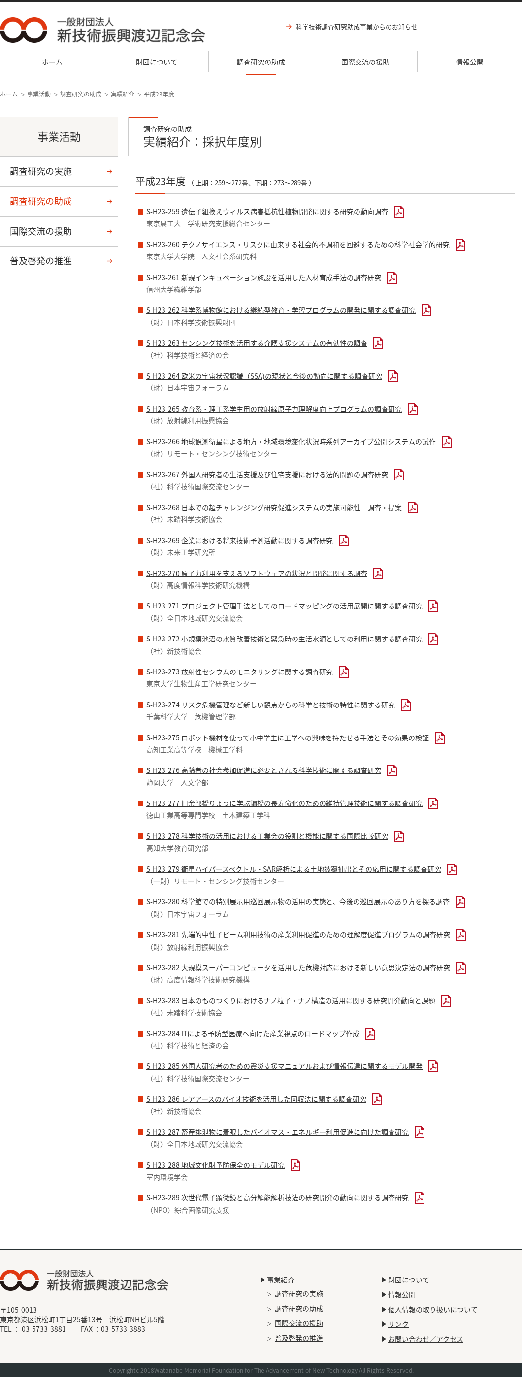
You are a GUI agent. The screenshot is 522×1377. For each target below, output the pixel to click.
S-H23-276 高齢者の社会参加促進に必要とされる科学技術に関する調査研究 (263, 770)
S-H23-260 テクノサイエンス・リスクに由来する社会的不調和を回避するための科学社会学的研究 (298, 244)
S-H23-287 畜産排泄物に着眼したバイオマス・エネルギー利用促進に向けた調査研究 (277, 1132)
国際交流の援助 (365, 61)
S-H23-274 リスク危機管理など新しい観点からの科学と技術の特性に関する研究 (270, 704)
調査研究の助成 (261, 61)
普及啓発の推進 (41, 260)
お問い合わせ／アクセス (425, 1339)
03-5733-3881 (44, 1329)
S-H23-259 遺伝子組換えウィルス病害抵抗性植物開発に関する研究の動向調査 (267, 211)
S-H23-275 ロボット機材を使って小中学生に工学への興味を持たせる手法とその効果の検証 (287, 737)
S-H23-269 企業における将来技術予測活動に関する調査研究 (239, 540)
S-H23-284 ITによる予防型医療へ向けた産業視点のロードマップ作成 (252, 1033)
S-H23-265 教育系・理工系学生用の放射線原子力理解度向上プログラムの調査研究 (274, 409)
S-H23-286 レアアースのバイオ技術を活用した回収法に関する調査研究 (256, 1099)
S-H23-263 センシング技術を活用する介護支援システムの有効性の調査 (256, 343)
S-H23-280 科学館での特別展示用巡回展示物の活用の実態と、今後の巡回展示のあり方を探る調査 (298, 901)
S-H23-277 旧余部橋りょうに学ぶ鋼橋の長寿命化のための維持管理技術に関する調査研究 (284, 803)
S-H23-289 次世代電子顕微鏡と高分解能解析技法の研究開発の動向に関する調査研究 (277, 1197)
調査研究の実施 (41, 171)
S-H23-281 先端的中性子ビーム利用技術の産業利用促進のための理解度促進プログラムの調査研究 (298, 934)
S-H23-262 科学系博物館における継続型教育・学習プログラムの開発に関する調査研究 (281, 310)
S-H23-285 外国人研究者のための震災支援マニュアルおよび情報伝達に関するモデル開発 (284, 1066)
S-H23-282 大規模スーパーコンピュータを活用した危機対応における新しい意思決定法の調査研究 (298, 967)
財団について (156, 61)
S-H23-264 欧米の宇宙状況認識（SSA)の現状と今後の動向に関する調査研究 (264, 376)
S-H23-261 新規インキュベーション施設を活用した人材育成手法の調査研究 (263, 277)
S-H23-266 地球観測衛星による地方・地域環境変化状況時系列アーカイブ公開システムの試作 (291, 441)
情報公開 (470, 61)
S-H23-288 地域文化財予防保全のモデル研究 (215, 1165)
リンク (398, 1324)
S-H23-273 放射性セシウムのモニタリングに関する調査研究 (239, 671)
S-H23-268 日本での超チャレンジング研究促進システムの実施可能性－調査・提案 (274, 507)
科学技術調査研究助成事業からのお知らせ (357, 26)
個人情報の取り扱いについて (433, 1309)
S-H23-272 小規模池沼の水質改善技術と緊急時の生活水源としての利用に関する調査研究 (284, 638)
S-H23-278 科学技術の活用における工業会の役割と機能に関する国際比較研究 (267, 836)
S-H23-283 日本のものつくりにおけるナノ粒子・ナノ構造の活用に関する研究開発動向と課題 (290, 1000)
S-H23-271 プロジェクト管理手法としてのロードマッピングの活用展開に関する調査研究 (284, 605)
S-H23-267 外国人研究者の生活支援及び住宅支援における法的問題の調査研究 (267, 474)
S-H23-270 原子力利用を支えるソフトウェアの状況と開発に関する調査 (256, 573)
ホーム (52, 61)
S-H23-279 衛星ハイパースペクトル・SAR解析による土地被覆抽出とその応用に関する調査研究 (293, 869)
